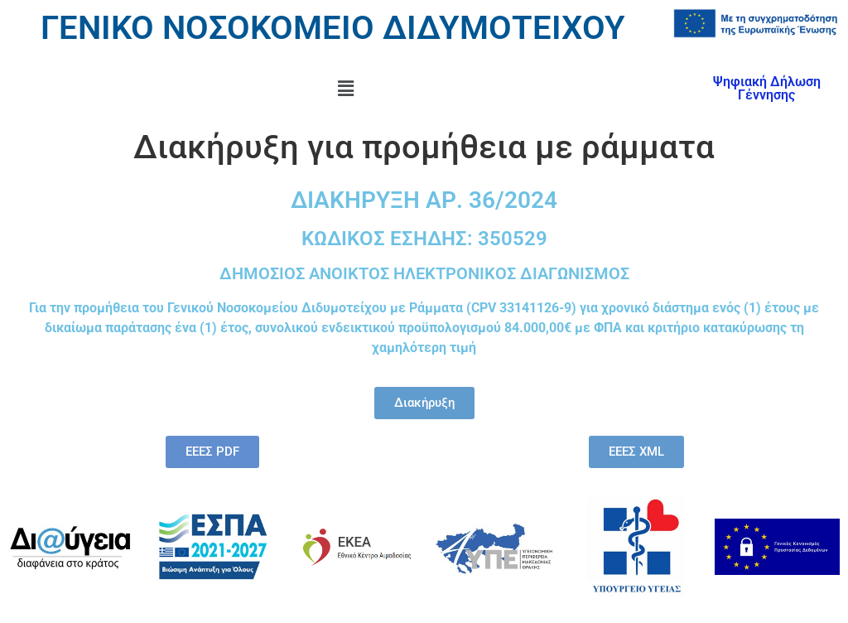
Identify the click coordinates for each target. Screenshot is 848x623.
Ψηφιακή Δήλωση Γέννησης (767, 88)
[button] (345, 88)
